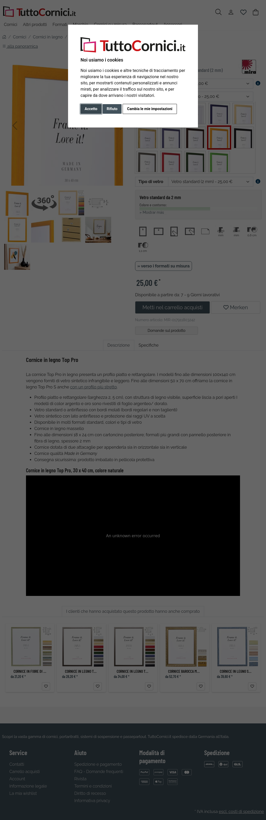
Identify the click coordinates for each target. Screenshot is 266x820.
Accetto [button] (91, 109)
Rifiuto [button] (112, 109)
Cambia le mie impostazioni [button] (149, 109)
